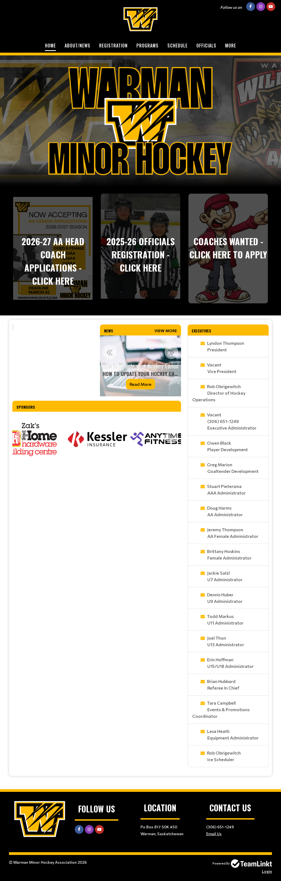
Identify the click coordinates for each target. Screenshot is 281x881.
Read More (140, 384)
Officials (206, 45)
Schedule (177, 45)
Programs (147, 45)
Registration (113, 45)
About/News (77, 45)
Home (50, 45)
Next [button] (171, 352)
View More (165, 330)
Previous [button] (109, 352)
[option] (140, 365)
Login (267, 871)
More (230, 45)
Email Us (214, 833)
